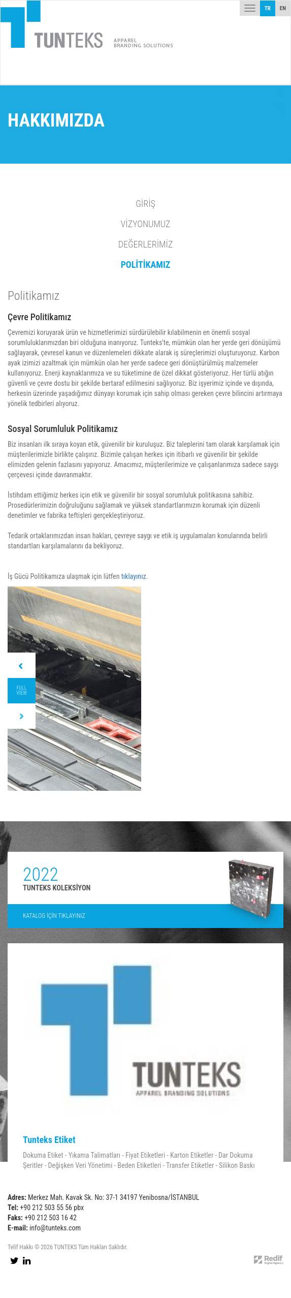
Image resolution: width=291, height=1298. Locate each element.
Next (22, 716)
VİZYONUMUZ (146, 224)
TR (268, 8)
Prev (22, 665)
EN (283, 8)
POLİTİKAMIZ (146, 264)
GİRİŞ (145, 203)
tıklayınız (133, 576)
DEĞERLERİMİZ (145, 244)
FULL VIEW (21, 690)
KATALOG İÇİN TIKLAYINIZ (54, 915)
